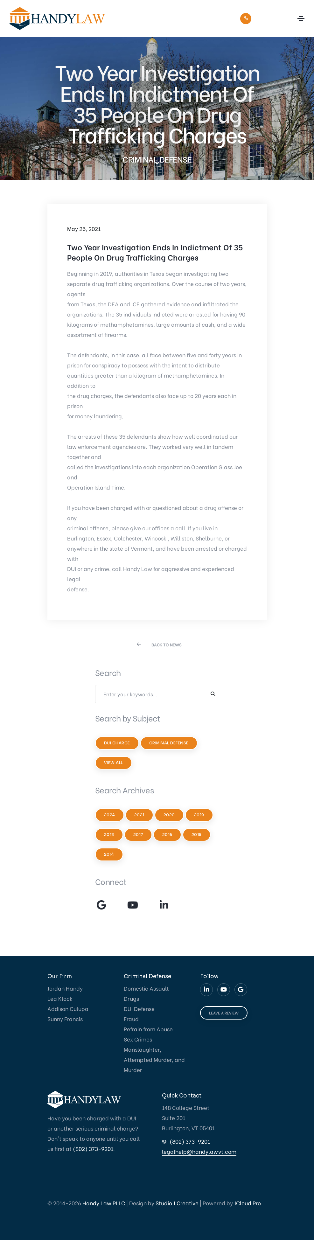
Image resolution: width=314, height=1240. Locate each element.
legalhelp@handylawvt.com (199, 1151)
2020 (169, 814)
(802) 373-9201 (271, 18)
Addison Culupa (67, 1009)
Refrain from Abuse (148, 1029)
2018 (109, 834)
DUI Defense (139, 1009)
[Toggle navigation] (300, 18)
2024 (109, 814)
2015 (197, 834)
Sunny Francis (65, 1019)
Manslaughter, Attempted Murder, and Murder (154, 1059)
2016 (167, 834)
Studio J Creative (177, 1203)
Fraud (131, 1019)
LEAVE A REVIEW (224, 1012)
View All (113, 762)
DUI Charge (117, 743)
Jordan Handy (65, 988)
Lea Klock (60, 998)
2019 (199, 814)
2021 (139, 814)
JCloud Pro (247, 1203)
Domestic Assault (146, 988)
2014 (109, 854)
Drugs (131, 998)
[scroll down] (157, 163)
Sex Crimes (138, 1039)
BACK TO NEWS (166, 644)
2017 (138, 834)
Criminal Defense (169, 743)
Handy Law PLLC (103, 1203)
